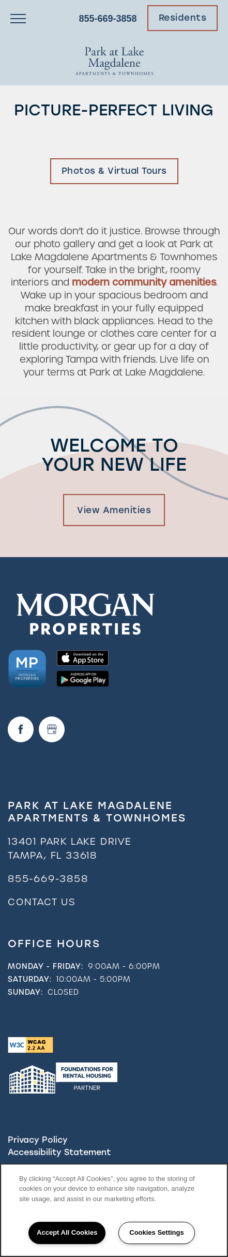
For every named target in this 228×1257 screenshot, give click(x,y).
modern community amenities (144, 282)
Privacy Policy (38, 1140)
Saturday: (30, 979)
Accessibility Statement (59, 1152)
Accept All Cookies (67, 1232)
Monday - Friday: (45, 966)
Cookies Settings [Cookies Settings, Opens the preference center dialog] (156, 1232)
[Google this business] (52, 729)
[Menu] (18, 18)
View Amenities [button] (114, 510)
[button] (182, 18)
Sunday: (25, 992)
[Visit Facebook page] (21, 729)
